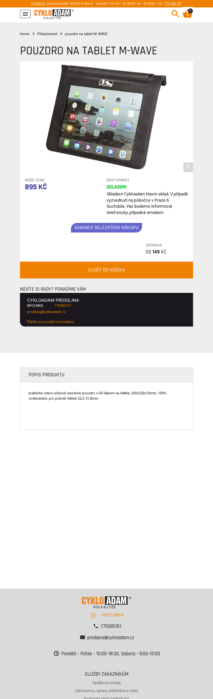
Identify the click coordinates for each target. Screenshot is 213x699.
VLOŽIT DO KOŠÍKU (106, 270)
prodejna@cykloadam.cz (46, 312)
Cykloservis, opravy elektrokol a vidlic (106, 690)
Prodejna (38, 3)
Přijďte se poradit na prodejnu (50, 322)
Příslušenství (47, 34)
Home (25, 34)
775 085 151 (173, 3)
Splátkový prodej (107, 682)
